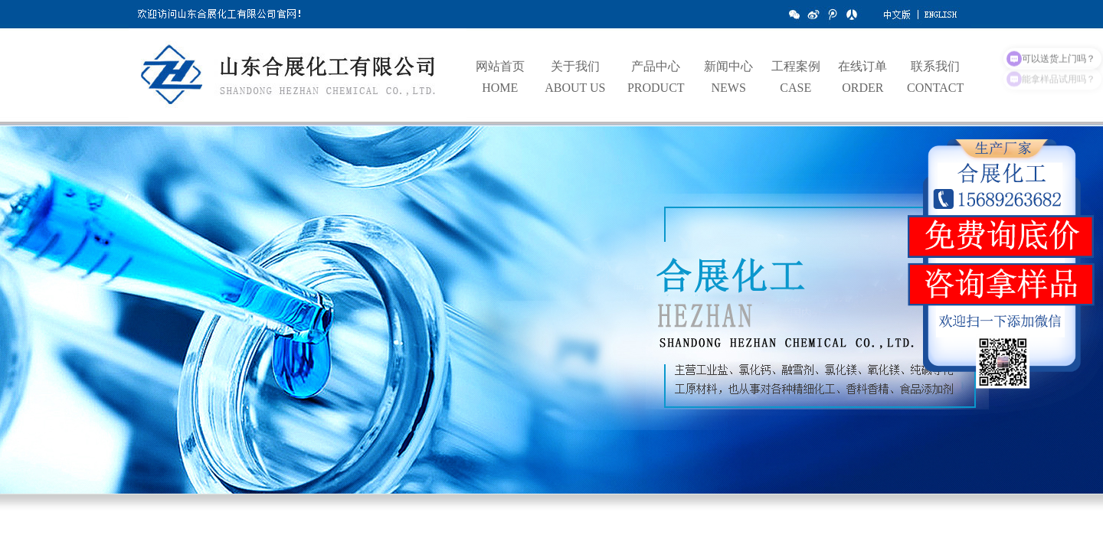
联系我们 (935, 66)
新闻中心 (728, 66)
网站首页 (500, 66)
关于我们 (575, 66)
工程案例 (795, 66)
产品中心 (655, 66)
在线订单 (862, 66)
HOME (500, 87)
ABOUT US (575, 87)
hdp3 (551, 317)
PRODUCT (656, 87)
